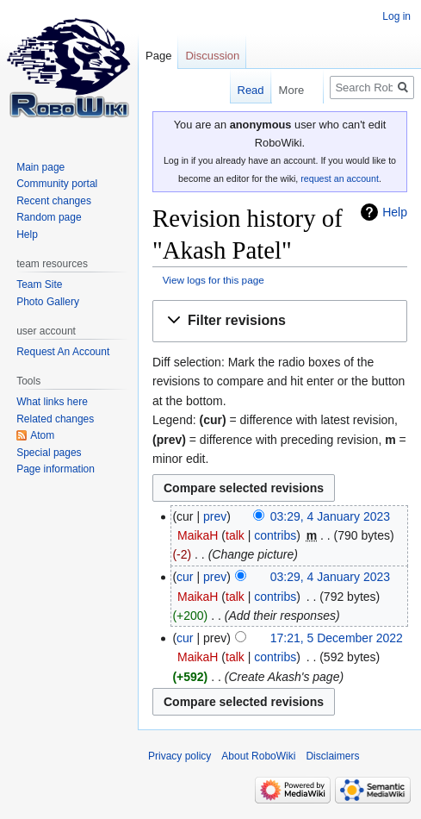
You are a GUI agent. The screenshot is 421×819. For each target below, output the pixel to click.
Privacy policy (179, 756)
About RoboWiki (258, 756)
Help (394, 212)
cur (184, 577)
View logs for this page (213, 279)
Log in (396, 16)
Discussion (212, 55)
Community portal (56, 184)
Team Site (39, 284)
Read (232, 90)
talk (235, 535)
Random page (48, 217)
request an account (339, 178)
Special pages (48, 453)
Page (158, 55)
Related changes (55, 419)
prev (214, 516)
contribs (275, 535)
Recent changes (53, 201)
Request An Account (62, 352)
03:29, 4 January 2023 (330, 516)
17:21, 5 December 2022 (336, 638)
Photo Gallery (47, 302)
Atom (42, 435)
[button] (280, 321)
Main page (40, 167)
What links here (52, 402)
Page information (55, 469)
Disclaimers (332, 756)
